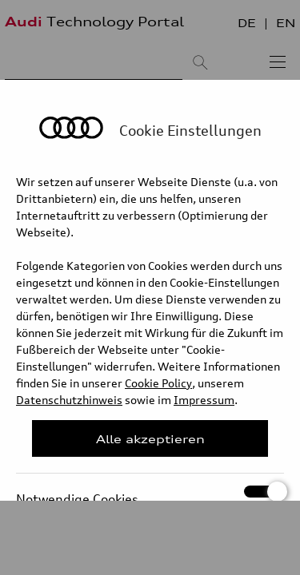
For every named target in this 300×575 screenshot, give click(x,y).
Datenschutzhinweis (69, 399)
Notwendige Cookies (150, 492)
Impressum (204, 399)
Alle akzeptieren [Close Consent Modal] (150, 439)
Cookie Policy (158, 383)
